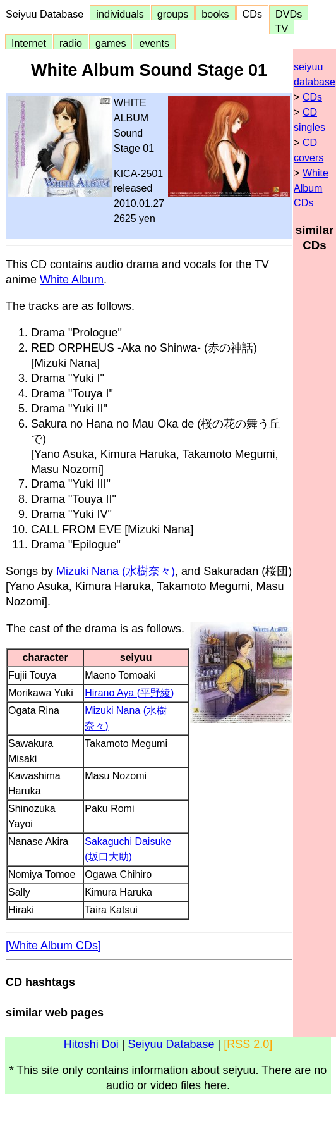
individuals (120, 14)
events (154, 43)
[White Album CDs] (53, 945)
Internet (29, 43)
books (215, 14)
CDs (252, 14)
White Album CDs (311, 188)
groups (173, 14)
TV (282, 28)
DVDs (289, 14)
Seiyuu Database (47, 14)
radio (71, 43)
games (111, 43)
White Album (72, 279)
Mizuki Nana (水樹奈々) (115, 571)
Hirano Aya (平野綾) (129, 693)
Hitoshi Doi (91, 1044)
